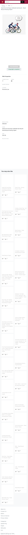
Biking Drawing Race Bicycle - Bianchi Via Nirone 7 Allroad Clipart (20, 273)
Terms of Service (5, 515)
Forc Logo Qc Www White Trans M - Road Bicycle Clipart (7, 372)
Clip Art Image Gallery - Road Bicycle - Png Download (20, 319)
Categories (3, 521)
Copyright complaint (14, 69)
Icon (2, 530)
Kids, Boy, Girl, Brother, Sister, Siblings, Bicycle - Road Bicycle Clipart (7, 301)
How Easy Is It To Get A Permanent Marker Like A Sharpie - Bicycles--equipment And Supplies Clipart (7, 324)
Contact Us (3, 511)
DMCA (2, 513)
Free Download (14, 66)
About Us (3, 509)
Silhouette (3, 528)
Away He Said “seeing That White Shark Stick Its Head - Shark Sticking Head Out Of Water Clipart (7, 277)
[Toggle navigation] (26, 2)
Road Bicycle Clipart (6, 255)
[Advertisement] (14, 51)
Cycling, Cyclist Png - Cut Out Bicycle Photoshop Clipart (20, 210)
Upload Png (4, 523)
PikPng (3, 5)
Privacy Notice (4, 518)
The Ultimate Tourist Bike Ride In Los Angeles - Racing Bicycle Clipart (7, 414)
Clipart (2, 525)
